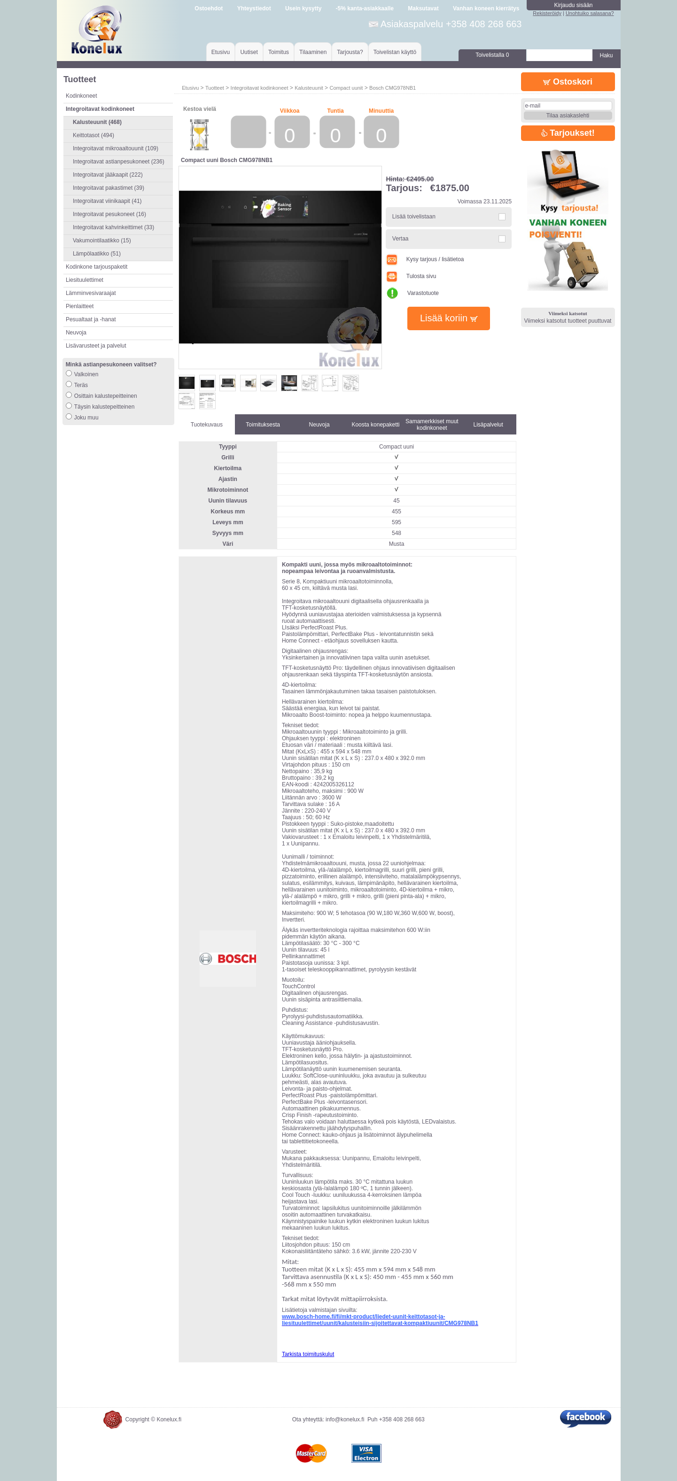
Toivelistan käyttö (395, 52)
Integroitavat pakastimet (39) (108, 188)
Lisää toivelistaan (414, 216)
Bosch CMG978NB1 (392, 88)
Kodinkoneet (81, 96)
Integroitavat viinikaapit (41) (107, 201)
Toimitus (278, 52)
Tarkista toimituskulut (308, 1354)
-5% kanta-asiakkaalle (365, 8)
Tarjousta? (350, 52)
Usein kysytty (303, 8)
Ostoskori (567, 81)
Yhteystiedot (254, 8)
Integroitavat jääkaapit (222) (108, 174)
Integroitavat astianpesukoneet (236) (118, 161)
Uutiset (248, 52)
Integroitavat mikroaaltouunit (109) (115, 148)
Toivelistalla (492, 55)
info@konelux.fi (345, 1419)
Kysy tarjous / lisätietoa (425, 259)
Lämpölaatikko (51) (97, 253)
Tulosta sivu (411, 276)
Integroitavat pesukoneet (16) (109, 214)
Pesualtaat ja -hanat (91, 319)
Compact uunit (346, 88)
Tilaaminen (313, 52)
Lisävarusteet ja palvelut (96, 345)
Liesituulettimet (84, 280)
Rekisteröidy (547, 13)
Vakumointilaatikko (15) (102, 240)
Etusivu (220, 52)
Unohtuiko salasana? (590, 13)
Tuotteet (214, 88)
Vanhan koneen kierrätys (486, 8)
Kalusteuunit (309, 88)
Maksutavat (423, 8)
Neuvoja (76, 332)
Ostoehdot (209, 8)
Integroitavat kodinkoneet (259, 88)
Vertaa (400, 238)
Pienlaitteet (79, 306)
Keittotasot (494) (93, 135)
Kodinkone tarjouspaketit (96, 267)
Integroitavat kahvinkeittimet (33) (113, 227)
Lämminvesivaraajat (91, 293)
